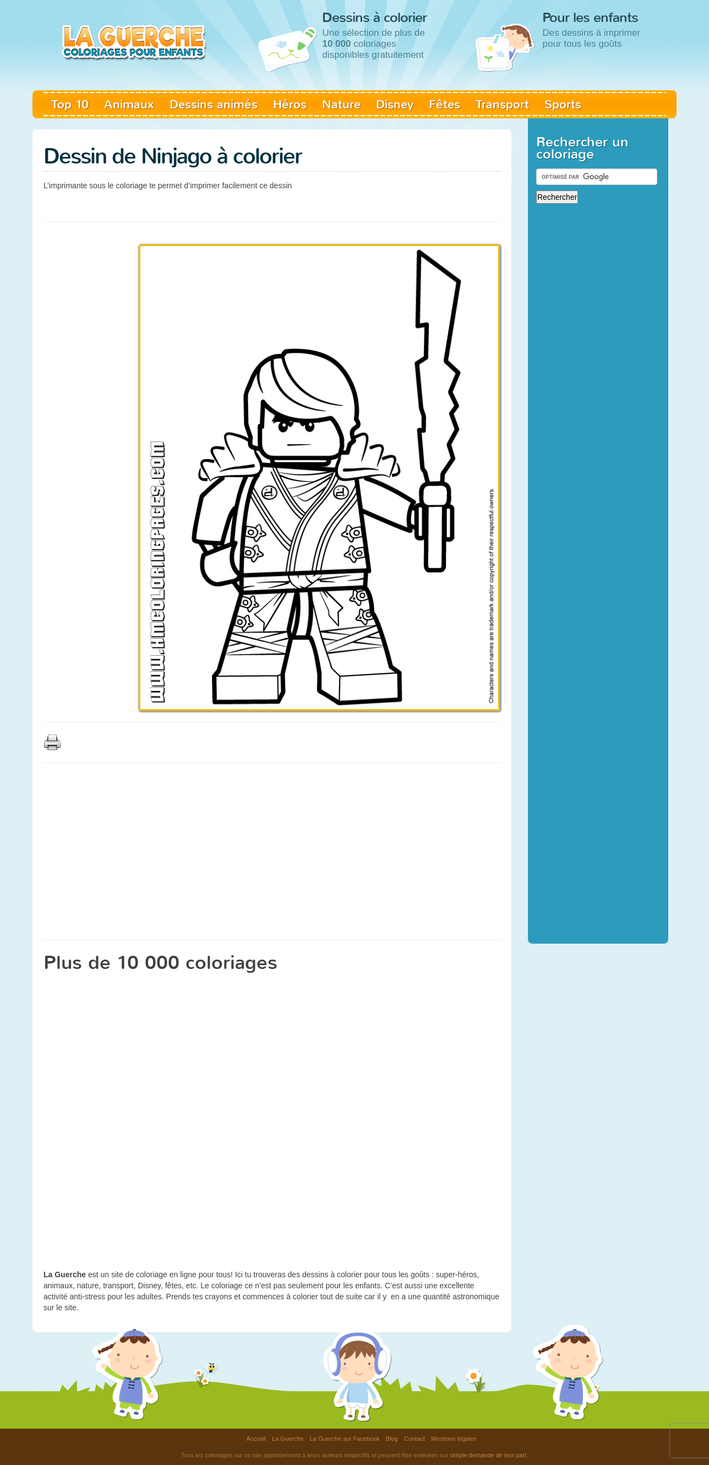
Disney (394, 104)
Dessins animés (214, 104)
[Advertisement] (243, 203)
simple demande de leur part (488, 1455)
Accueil (256, 1438)
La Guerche (287, 1438)
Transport (502, 104)
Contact (414, 1438)
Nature (341, 104)
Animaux (129, 104)
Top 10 (70, 104)
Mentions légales (454, 1438)
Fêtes (444, 104)
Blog (392, 1438)
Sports (562, 104)
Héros (290, 104)
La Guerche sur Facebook (345, 1438)
